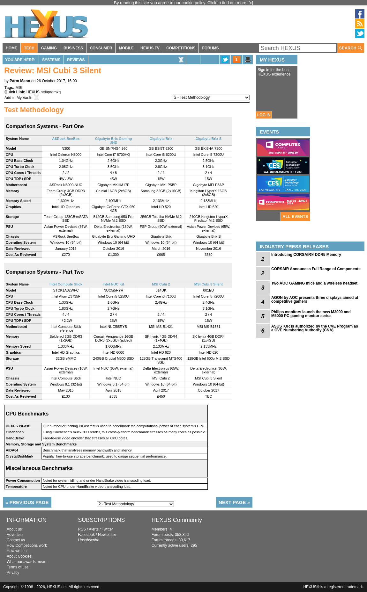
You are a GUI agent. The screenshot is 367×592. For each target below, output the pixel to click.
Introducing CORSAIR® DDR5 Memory (306, 254)
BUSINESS (73, 48)
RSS (82, 529)
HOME (11, 48)
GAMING (49, 48)
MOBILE (126, 48)
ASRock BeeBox (65, 139)
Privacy (13, 572)
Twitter (107, 529)
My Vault (24, 98)
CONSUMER (101, 48)
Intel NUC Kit (113, 284)
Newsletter (107, 534)
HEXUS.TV (150, 48)
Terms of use (18, 567)
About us (14, 529)
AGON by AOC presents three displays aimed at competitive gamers (314, 299)
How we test (17, 551)
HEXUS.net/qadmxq (43, 92)
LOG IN (263, 115)
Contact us (16, 540)
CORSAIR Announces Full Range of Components (316, 269)
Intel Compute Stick (65, 284)
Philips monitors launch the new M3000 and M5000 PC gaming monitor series (311, 314)
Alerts (94, 529)
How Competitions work (27, 545)
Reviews (76, 60)
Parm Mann (20, 81)
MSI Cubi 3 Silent (208, 284)
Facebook (86, 534)
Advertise (15, 534)
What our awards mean (26, 562)
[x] (251, 2)
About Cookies (19, 556)
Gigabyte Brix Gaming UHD (113, 140)
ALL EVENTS (295, 216)
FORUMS (210, 48)
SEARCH (350, 48)
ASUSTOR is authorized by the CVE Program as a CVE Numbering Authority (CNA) (314, 328)
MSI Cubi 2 (161, 284)
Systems (51, 60)
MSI (18, 87)
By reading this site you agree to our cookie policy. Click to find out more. (181, 2)
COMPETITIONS (180, 48)
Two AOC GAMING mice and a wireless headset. (314, 283)
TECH (29, 48)
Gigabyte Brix (161, 139)
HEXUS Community (177, 520)
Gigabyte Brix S (208, 139)
